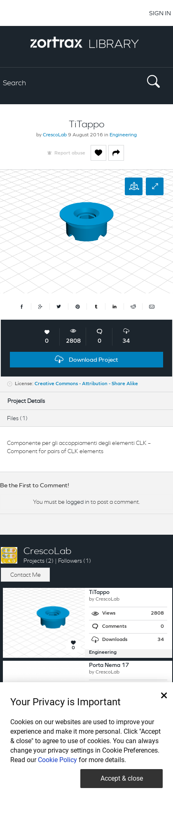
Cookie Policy (57, 760)
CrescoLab (55, 135)
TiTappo (99, 592)
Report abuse (69, 153)
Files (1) (17, 418)
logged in (77, 501)
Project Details (26, 401)
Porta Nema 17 (109, 665)
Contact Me (25, 574)
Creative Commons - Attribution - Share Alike (86, 383)
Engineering (123, 135)
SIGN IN (160, 12)
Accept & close (122, 778)
